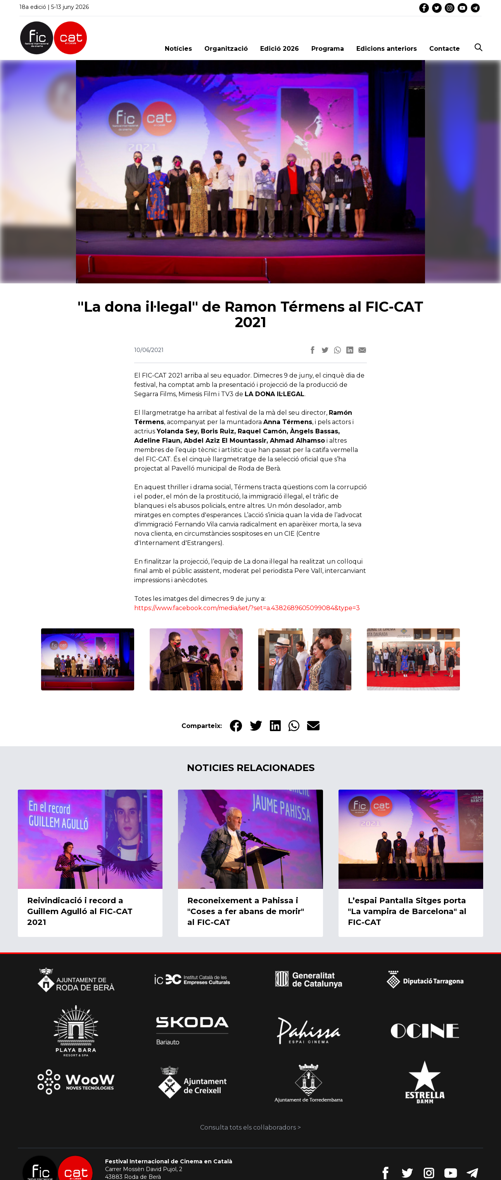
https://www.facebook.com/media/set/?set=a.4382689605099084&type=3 (247, 608)
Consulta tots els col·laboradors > (250, 1127)
